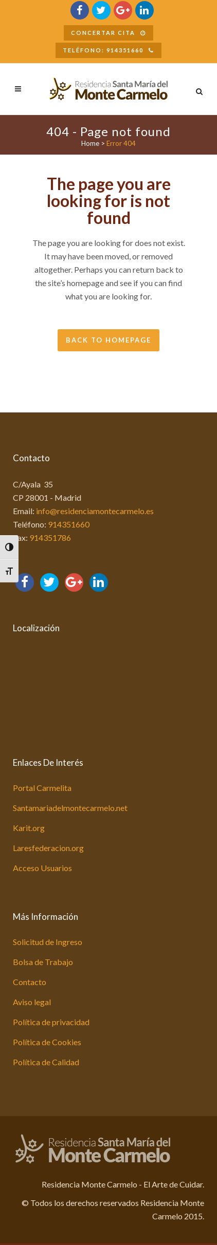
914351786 (50, 537)
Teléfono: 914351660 (108, 50)
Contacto (29, 982)
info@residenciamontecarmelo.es (95, 511)
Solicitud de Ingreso (47, 942)
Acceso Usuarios (42, 868)
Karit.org (29, 828)
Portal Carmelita (42, 788)
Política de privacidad (51, 1022)
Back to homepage (108, 340)
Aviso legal (32, 1002)
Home (90, 143)
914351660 (68, 524)
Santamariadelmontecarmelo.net (70, 808)
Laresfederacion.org (48, 848)
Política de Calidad (46, 1062)
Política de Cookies (47, 1042)
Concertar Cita (108, 32)
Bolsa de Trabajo (43, 962)
